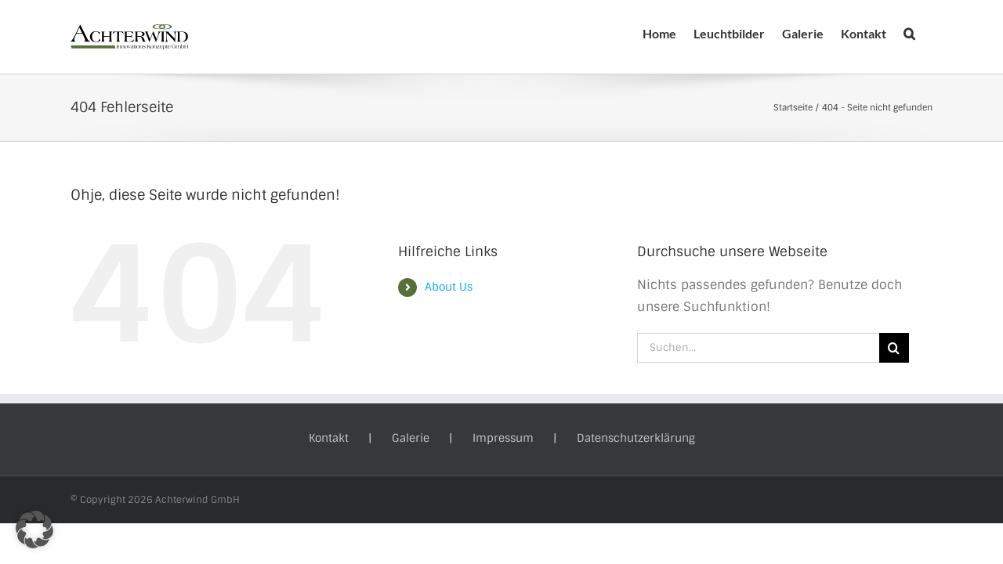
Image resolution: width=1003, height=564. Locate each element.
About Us (449, 287)
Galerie (410, 438)
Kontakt (329, 438)
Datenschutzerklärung (636, 438)
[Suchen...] (758, 348)
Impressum (503, 438)
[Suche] (894, 348)
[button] (926, 33)
